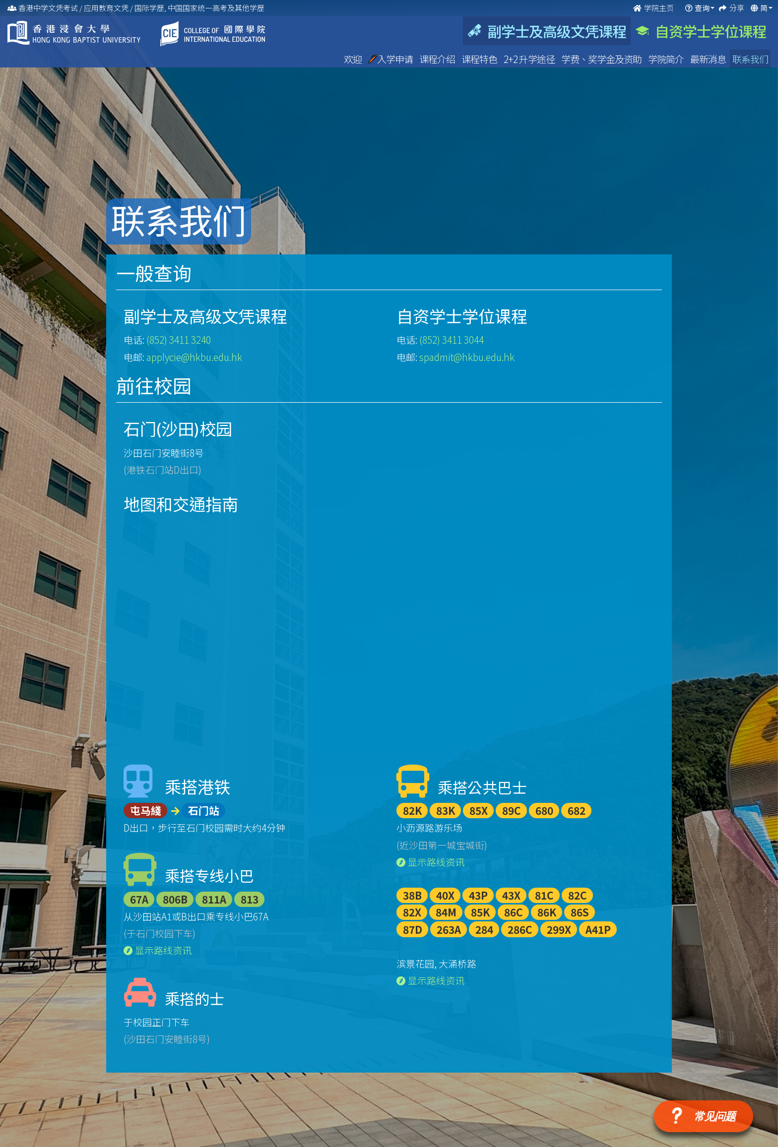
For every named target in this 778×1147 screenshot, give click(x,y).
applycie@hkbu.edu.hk (194, 356)
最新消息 (708, 58)
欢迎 (353, 58)
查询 (702, 7)
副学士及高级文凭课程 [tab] (547, 30)
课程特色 (480, 58)
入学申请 (391, 58)
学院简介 (666, 58)
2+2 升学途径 (530, 58)
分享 (737, 7)
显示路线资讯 (158, 950)
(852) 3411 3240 (178, 339)
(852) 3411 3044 (451, 339)
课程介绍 (437, 58)
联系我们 (750, 58)
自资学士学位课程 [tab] (701, 30)
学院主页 (654, 7)
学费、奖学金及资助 (602, 58)
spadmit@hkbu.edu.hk (467, 356)
